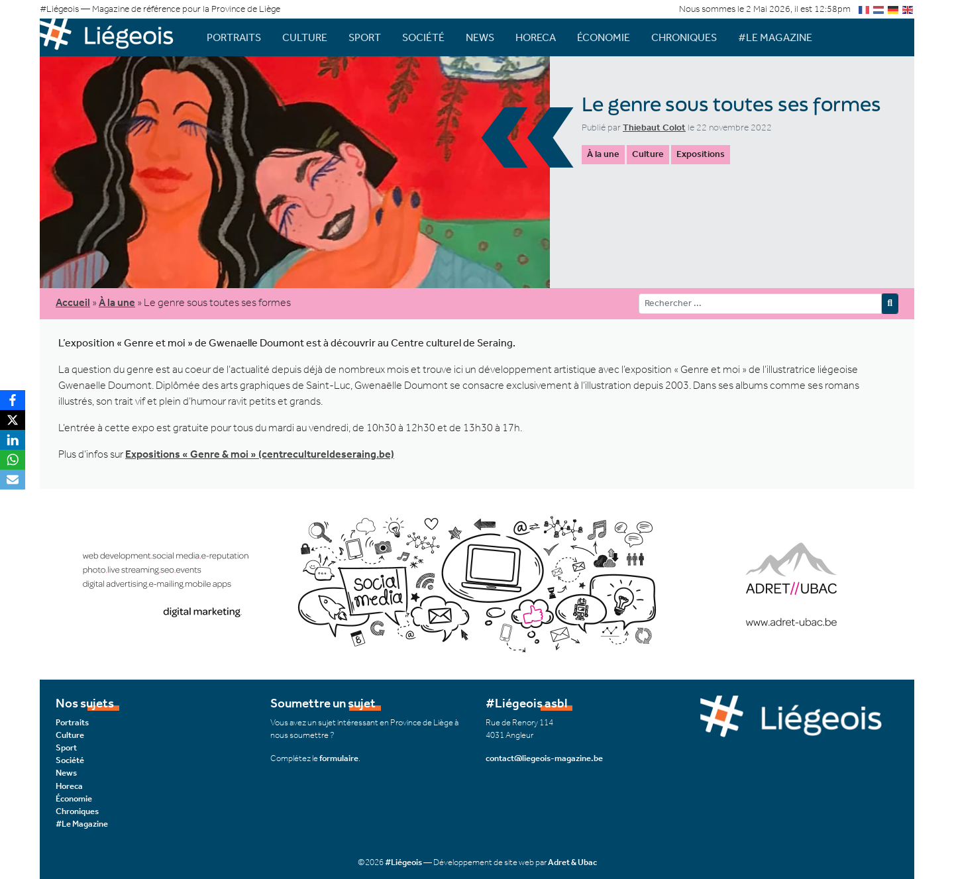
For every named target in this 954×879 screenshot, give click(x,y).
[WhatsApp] (12, 460)
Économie (603, 37)
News (480, 37)
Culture (304, 37)
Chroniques (684, 37)
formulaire (338, 758)
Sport (364, 37)
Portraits (234, 37)
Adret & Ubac (572, 862)
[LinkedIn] (12, 440)
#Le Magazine (775, 37)
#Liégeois (403, 862)
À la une (603, 154)
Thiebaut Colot (654, 127)
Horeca (535, 37)
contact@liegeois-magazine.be (544, 758)
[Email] (12, 480)
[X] (12, 420)
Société (423, 37)
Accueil (73, 302)
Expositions (700, 154)
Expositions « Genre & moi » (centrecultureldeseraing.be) (259, 454)
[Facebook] (12, 400)
